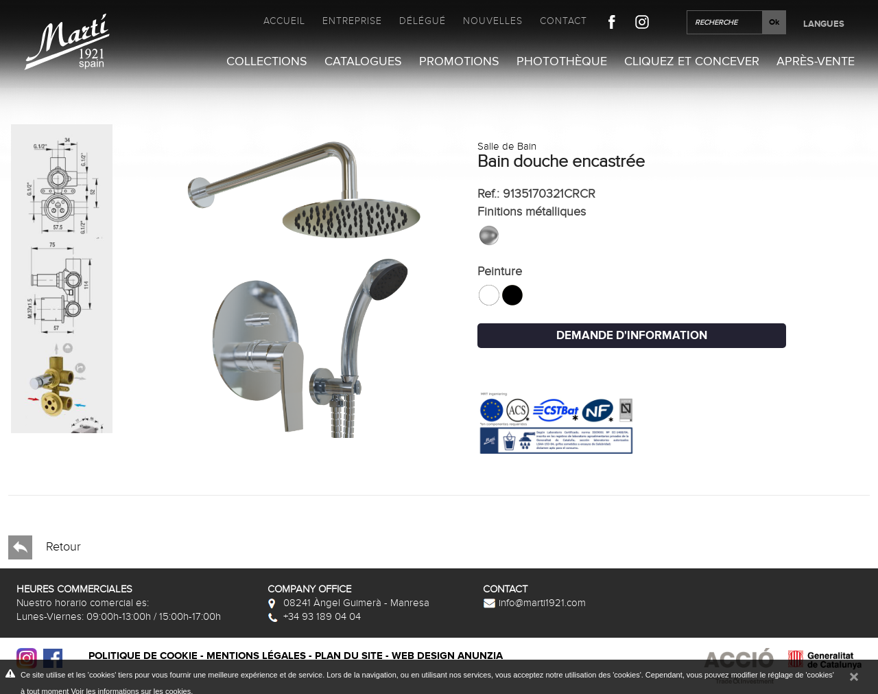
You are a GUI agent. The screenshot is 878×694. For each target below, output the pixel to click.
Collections (266, 61)
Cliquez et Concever (691, 61)
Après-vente (815, 61)
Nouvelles (493, 21)
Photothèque (562, 61)
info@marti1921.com (534, 603)
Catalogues (363, 61)
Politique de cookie (143, 655)
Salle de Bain (506, 146)
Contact (563, 21)
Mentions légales (256, 655)
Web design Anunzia (447, 655)
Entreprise (352, 21)
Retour (44, 547)
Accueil (284, 21)
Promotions (459, 61)
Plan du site (349, 655)
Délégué (422, 21)
